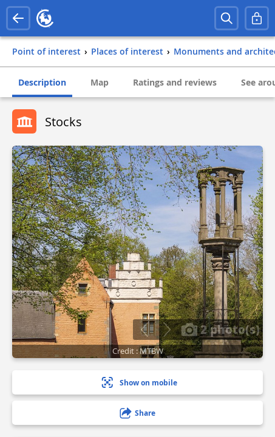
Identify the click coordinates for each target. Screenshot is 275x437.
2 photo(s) (220, 328)
